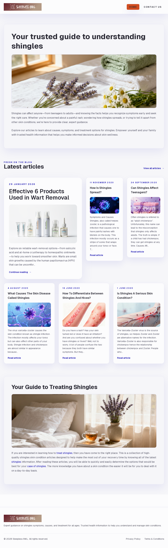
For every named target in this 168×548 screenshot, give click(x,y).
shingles (16, 461)
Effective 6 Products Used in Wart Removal (39, 194)
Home (133, 6)
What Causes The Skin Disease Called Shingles (29, 296)
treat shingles (64, 453)
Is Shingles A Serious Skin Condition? (135, 296)
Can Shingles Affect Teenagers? (144, 190)
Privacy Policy (133, 538)
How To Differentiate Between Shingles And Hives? (83, 296)
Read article (96, 255)
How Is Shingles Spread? (100, 190)
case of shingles (36, 466)
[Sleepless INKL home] (29, 7)
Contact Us (153, 6)
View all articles (153, 168)
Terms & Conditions (154, 538)
